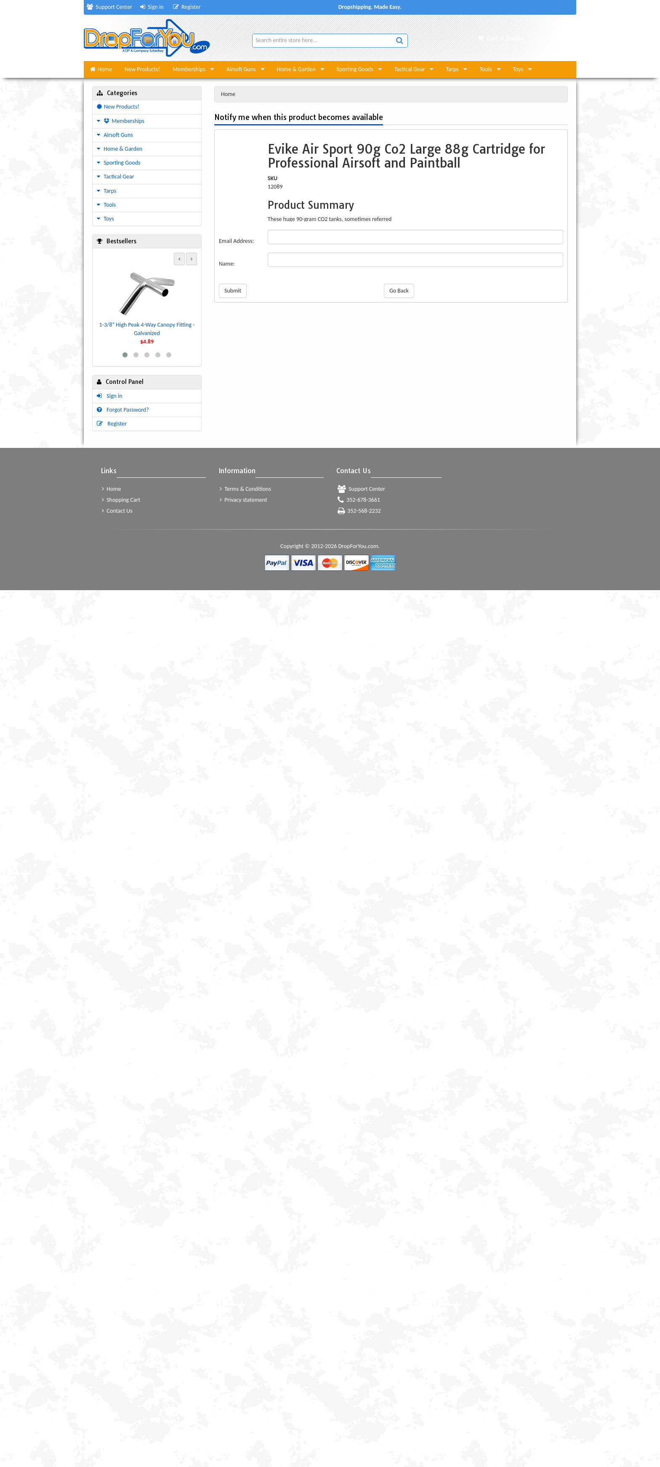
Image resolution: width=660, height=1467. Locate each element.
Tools (485, 69)
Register (187, 7)
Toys (518, 69)
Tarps (452, 69)
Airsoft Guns (241, 69)
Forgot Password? (123, 409)
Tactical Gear (409, 69)
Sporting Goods (355, 69)
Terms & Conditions (245, 489)
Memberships (189, 69)
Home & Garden (296, 69)
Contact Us (117, 510)
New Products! (142, 69)
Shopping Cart (121, 499)
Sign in (152, 7)
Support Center (109, 7)
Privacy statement (243, 499)
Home (101, 69)
